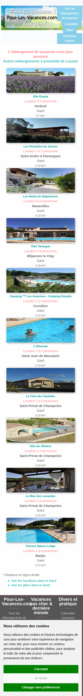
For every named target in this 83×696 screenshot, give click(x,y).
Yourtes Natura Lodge (41, 546)
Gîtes (69, 30)
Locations (71, 24)
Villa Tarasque (40, 246)
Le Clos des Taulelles (40, 396)
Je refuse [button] (41, 678)
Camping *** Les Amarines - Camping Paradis (41, 296)
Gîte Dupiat (40, 96)
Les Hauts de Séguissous (40, 196)
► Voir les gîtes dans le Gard (28, 585)
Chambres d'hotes (69, 38)
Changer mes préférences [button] (41, 687)
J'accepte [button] (41, 669)
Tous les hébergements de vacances (70, 13)
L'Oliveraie (40, 346)
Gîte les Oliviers (40, 446)
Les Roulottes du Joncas (40, 146)
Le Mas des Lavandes (40, 496)
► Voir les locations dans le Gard (31, 580)
